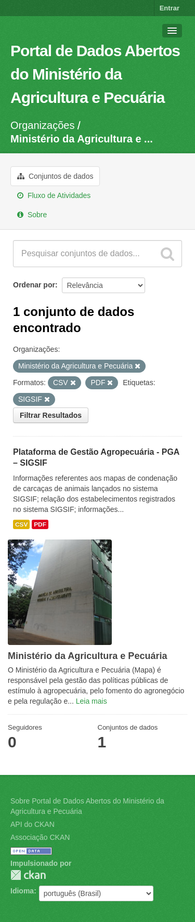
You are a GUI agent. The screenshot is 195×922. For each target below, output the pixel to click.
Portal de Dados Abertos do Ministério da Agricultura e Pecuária (95, 74)
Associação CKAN (40, 837)
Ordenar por (34, 285)
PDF (40, 524)
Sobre (32, 214)
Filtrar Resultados (51, 415)
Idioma (22, 891)
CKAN (28, 875)
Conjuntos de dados (55, 176)
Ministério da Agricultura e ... (81, 138)
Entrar (169, 8)
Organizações (42, 125)
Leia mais (91, 701)
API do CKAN (32, 824)
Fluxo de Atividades (53, 195)
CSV (21, 524)
